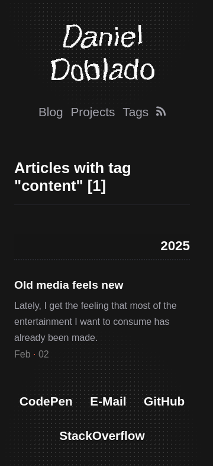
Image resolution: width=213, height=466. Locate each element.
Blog (50, 112)
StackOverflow (101, 435)
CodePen (46, 401)
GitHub (164, 401)
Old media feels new (68, 285)
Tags (135, 112)
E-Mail (108, 401)
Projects (92, 112)
